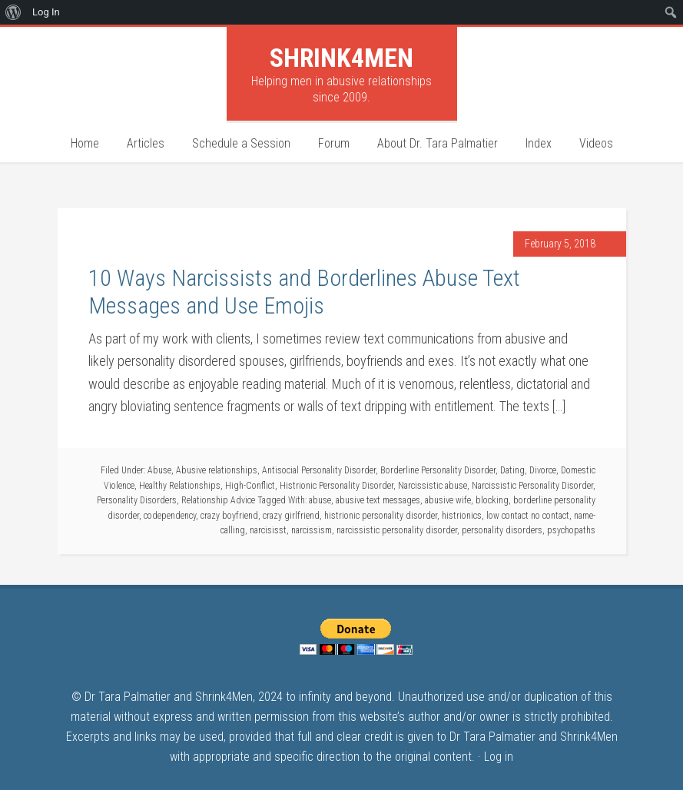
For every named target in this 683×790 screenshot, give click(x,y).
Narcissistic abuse (432, 485)
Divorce (542, 470)
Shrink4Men (341, 57)
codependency (170, 515)
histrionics (462, 515)
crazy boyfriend (229, 515)
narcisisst (268, 530)
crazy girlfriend (291, 515)
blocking (492, 500)
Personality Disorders (137, 500)
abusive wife (448, 500)
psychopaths (571, 530)
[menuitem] (13, 12)
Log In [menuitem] (46, 12)
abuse (320, 500)
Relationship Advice (218, 500)
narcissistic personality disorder (397, 530)
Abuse (159, 470)
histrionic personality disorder (380, 515)
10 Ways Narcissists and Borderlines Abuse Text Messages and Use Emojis (304, 291)
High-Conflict (250, 485)
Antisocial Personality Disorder (319, 470)
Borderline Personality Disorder (438, 470)
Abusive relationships (216, 470)
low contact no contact (527, 515)
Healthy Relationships (179, 485)
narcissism (311, 530)
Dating (512, 470)
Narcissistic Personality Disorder (532, 485)
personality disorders (502, 530)
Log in (498, 756)
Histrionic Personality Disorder (336, 485)
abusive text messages (378, 500)
